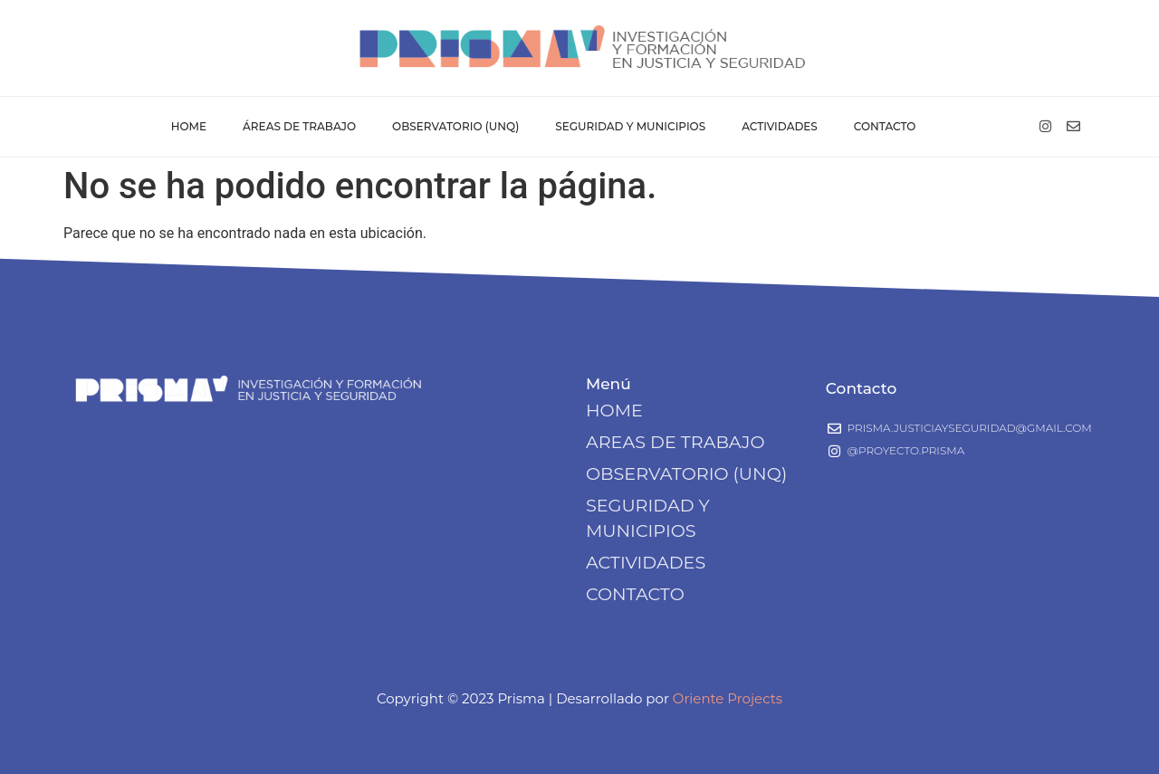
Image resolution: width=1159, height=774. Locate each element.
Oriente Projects (727, 698)
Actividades (780, 126)
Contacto (885, 126)
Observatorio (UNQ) (455, 126)
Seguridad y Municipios (630, 126)
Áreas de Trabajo (299, 126)
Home (188, 126)
